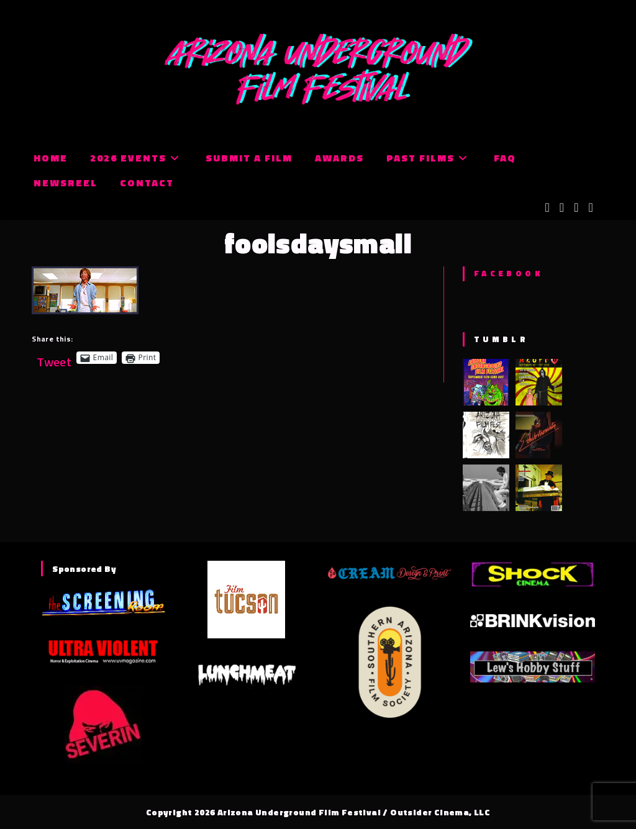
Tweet (54, 357)
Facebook (508, 273)
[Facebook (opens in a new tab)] (562, 207)
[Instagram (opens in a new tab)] (576, 207)
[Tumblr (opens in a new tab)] (590, 207)
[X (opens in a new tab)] (547, 207)
